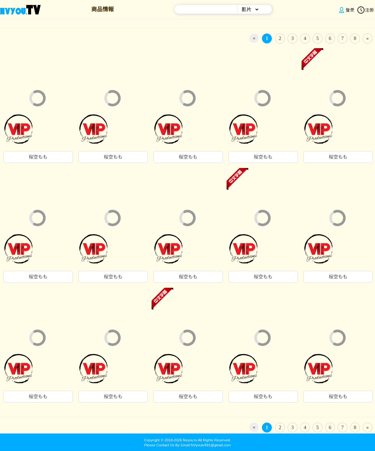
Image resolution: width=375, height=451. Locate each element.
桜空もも (38, 157)
